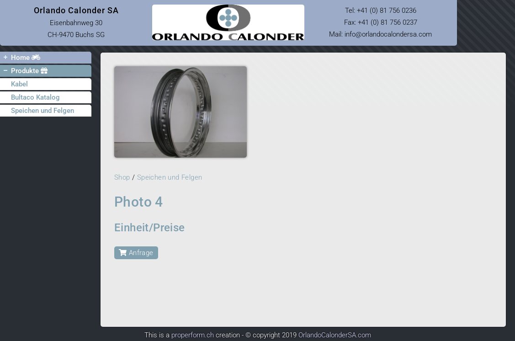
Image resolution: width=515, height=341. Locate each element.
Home (20, 57)
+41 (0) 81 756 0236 (386, 10)
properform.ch (192, 335)
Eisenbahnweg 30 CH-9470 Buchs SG (76, 22)
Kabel (19, 84)
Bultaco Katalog (35, 97)
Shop (122, 177)
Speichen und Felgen (42, 111)
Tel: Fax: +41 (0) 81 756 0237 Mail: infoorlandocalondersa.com (380, 22)
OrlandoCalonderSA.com (334, 335)
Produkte (24, 70)
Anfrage (136, 253)
